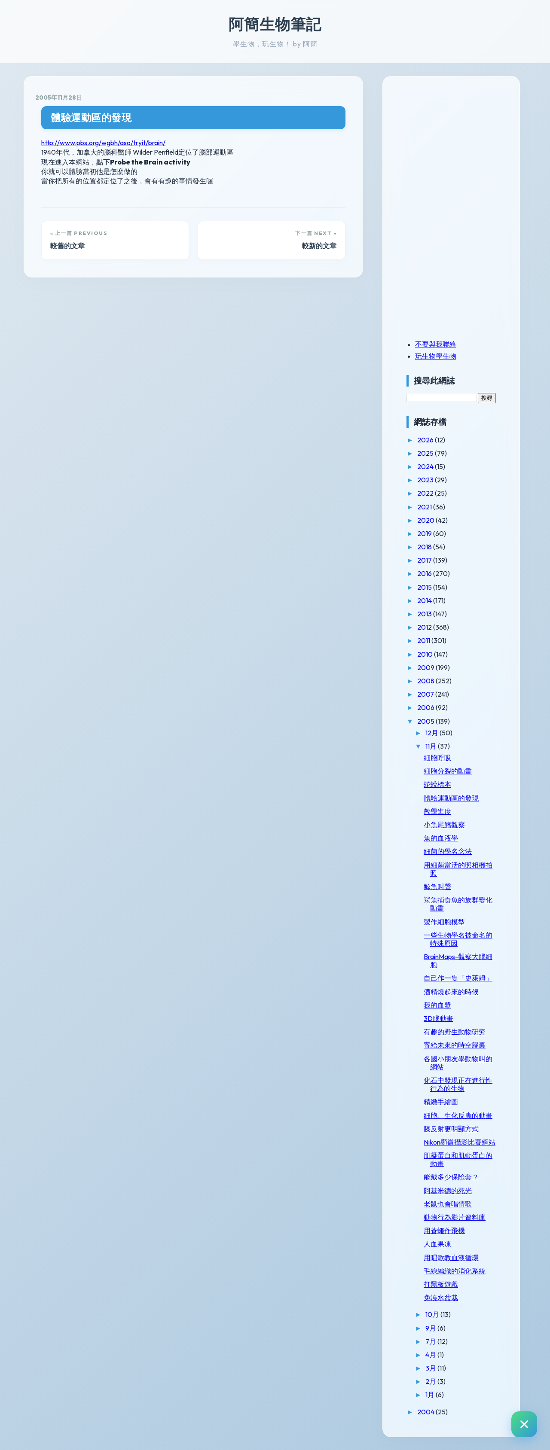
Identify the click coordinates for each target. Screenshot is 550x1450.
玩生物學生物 (435, 356)
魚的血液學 (441, 838)
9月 (431, 1328)
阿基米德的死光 (448, 1190)
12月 (432, 732)
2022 (426, 493)
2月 (431, 1381)
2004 (426, 1411)
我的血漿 (437, 1005)
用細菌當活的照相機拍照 (458, 869)
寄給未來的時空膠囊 (455, 1045)
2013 (425, 613)
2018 (425, 546)
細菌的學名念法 (448, 851)
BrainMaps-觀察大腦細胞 (458, 960)
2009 (426, 667)
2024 (426, 466)
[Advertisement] (460, 147)
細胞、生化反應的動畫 (458, 1115)
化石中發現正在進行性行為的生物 (458, 1084)
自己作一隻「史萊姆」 (458, 978)
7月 (431, 1341)
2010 (425, 654)
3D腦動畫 (438, 1018)
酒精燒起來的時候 (451, 991)
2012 (425, 627)
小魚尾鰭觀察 (444, 824)
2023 (426, 479)
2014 (425, 600)
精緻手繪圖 (441, 1101)
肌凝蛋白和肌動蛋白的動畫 (458, 1159)
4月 (431, 1354)
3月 (431, 1368)
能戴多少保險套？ (451, 1177)
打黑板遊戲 (441, 1284)
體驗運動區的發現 (91, 117)
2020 (426, 520)
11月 (431, 746)
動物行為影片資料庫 (455, 1217)
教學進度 (437, 811)
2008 (426, 680)
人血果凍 (437, 1244)
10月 (432, 1314)
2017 (425, 560)
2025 (426, 453)
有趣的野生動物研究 (455, 1031)
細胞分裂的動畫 (448, 771)
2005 (426, 721)
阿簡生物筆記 (275, 24)
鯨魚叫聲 (437, 886)
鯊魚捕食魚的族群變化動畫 (458, 904)
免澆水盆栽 (441, 1297)
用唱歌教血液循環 (451, 1257)
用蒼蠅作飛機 (444, 1230)
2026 (426, 440)
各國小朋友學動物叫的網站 (458, 1062)
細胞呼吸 (437, 757)
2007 (426, 694)
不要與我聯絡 (435, 344)
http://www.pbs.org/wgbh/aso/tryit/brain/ (103, 142)
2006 (426, 707)
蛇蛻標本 (437, 784)
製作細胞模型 (444, 921)
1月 (430, 1394)
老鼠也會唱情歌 (448, 1204)
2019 (425, 533)
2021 (425, 507)
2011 (424, 640)
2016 (425, 573)
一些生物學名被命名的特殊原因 (458, 939)
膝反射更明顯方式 (451, 1128)
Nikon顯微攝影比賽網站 (459, 1142)
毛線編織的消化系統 (455, 1271)
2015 (425, 587)
